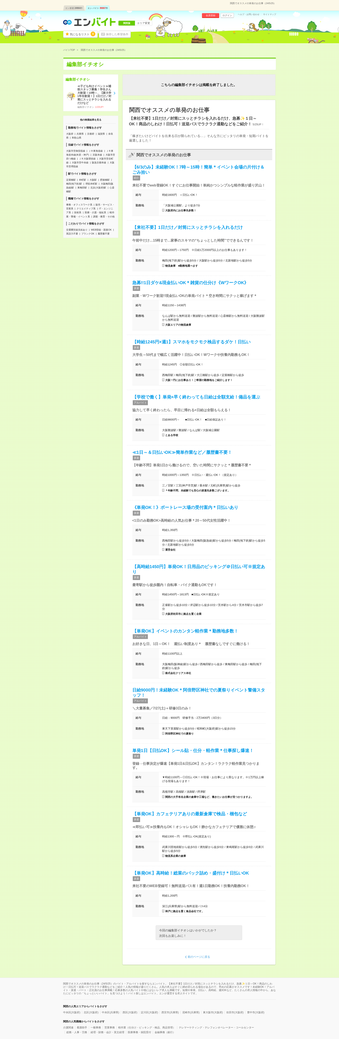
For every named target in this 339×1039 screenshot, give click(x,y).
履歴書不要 (104, 233)
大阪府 (69, 133)
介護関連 (68, 1027)
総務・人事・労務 (76, 1032)
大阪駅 (93, 179)
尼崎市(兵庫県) (191, 1012)
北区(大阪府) (91, 1012)
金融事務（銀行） (165, 1032)
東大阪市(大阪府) (213, 1012)
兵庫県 (80, 133)
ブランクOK (87, 233)
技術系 (77, 212)
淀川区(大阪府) (149, 1012)
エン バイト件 (98, 8)
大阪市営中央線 (80, 162)
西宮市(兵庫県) (170, 1012)
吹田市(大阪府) (235, 1012)
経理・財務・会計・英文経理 (107, 1032)
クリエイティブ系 (86, 208)
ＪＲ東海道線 (95, 151)
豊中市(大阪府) (255, 1012)
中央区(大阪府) (71, 1012)
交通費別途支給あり (77, 229)
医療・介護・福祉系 (95, 212)
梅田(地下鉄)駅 (74, 183)
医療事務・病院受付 (139, 1032)
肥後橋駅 (105, 179)
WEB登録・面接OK (101, 229)
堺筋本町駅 (91, 183)
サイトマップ (269, 14)
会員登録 (210, 15)
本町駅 (82, 179)
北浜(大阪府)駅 (98, 187)
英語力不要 (72, 233)
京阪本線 (97, 154)
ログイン (227, 15)
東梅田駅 (82, 187)
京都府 (90, 133)
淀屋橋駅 (71, 179)
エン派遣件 (74, 8)
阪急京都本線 (99, 162)
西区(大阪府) (130, 1012)
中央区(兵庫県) (110, 1012)
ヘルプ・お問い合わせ (248, 14)
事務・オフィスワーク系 (79, 204)
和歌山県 (76, 137)
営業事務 (109, 1027)
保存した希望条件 (117, 34)
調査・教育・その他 (104, 216)
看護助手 (82, 1027)
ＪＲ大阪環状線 (87, 158)
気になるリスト (82, 34)
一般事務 (96, 1027)
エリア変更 (143, 23)
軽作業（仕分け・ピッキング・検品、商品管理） (146, 1027)
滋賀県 (101, 133)
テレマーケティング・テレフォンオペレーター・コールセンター (216, 1027)
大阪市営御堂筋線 (75, 151)
